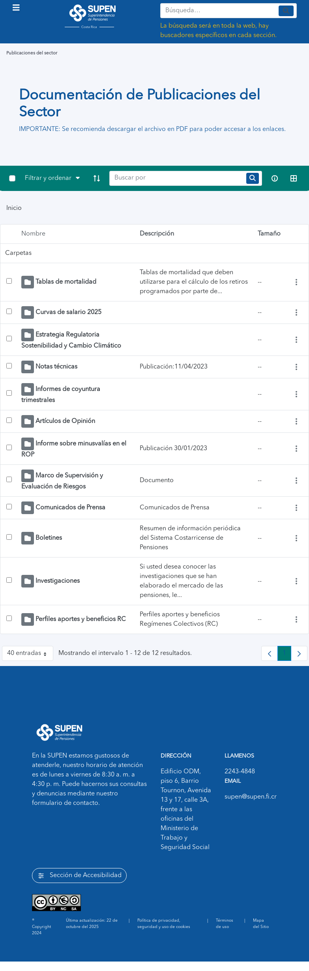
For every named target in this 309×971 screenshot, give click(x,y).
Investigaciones (58, 581)
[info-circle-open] (274, 178)
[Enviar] (286, 11)
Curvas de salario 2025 (68, 312)
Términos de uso (224, 924)
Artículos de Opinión (65, 421)
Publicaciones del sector (31, 53)
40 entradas (30, 654)
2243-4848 (240, 772)
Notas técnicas (56, 367)
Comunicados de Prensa (70, 508)
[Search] (176, 178)
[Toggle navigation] (16, 8)
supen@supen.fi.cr (251, 797)
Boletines (49, 538)
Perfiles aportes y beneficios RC (81, 619)
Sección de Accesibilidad (79, 876)
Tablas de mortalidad (66, 282)
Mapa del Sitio (261, 924)
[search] (252, 178)
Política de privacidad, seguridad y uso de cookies (163, 924)
